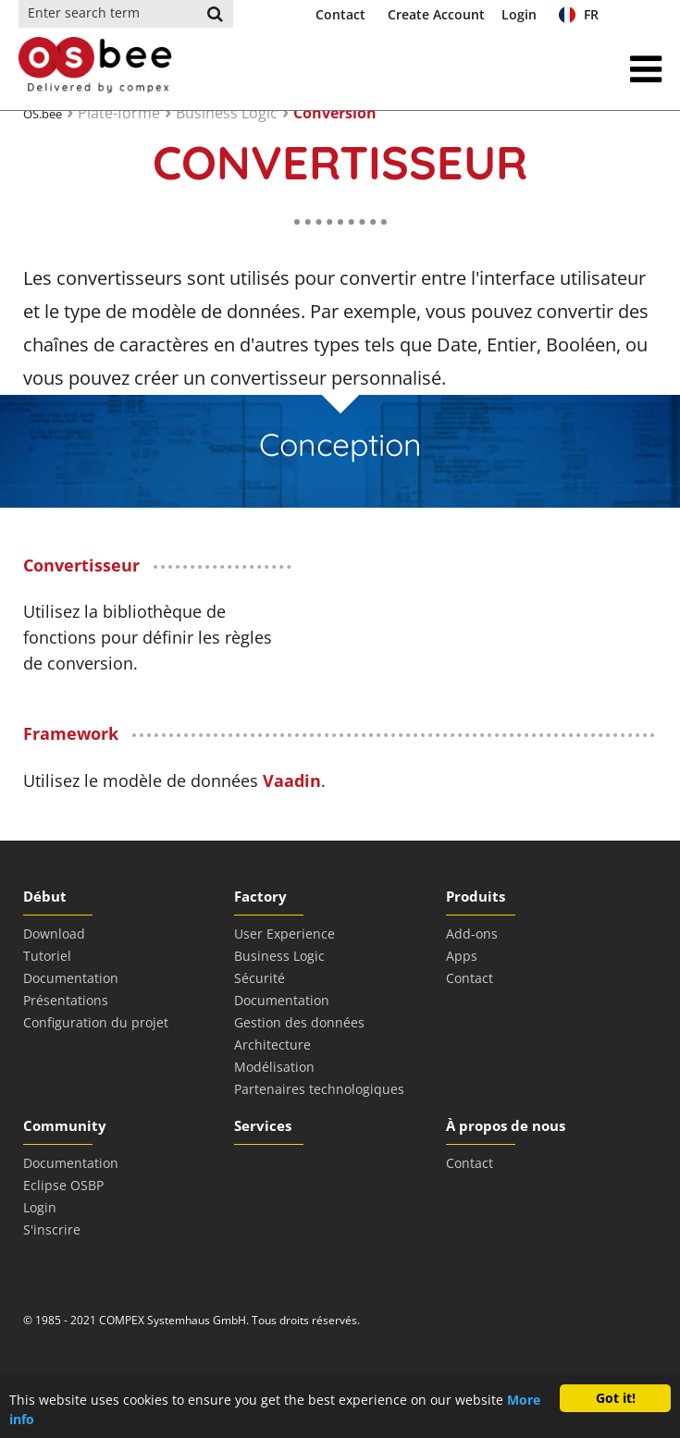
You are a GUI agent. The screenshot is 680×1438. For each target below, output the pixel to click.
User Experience (284, 933)
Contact (340, 14)
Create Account (436, 14)
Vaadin (292, 780)
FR (579, 14)
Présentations (65, 1000)
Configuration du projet (95, 1022)
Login (519, 14)
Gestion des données (299, 1022)
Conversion (335, 113)
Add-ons (472, 933)
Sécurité (259, 978)
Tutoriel (47, 956)
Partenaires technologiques (319, 1089)
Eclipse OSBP (63, 1185)
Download (54, 933)
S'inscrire (51, 1229)
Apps (461, 956)
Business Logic (227, 113)
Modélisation (274, 1066)
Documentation (70, 978)
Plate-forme (119, 113)
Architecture (272, 1044)
